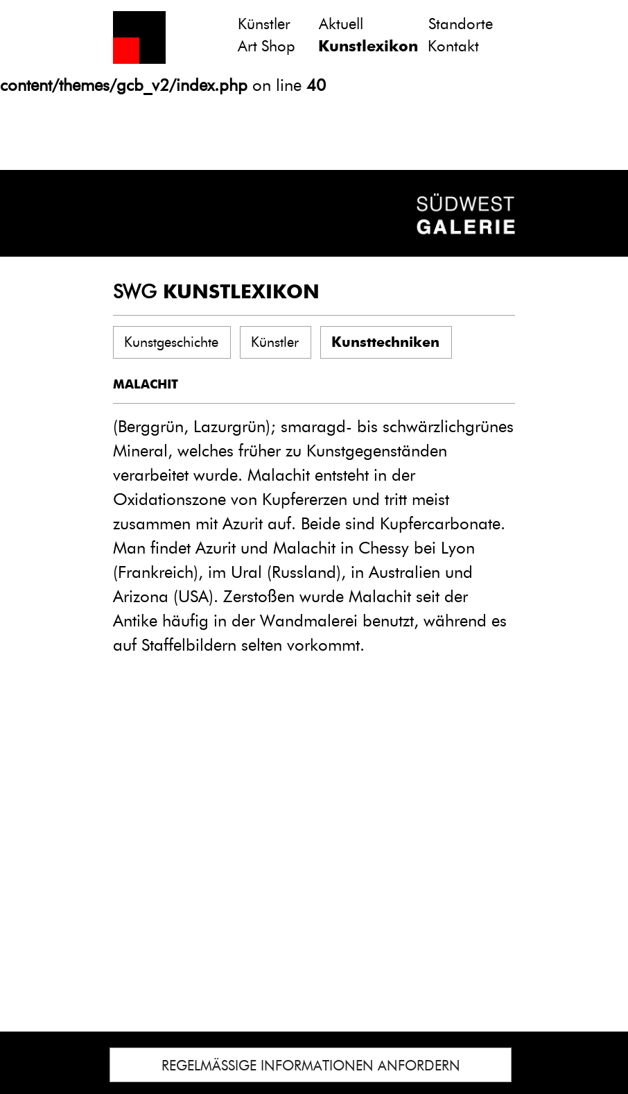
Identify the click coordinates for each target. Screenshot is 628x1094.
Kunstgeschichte (171, 342)
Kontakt (453, 46)
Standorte (460, 24)
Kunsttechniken (385, 342)
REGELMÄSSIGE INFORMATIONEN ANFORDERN (311, 1065)
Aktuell (341, 24)
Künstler (264, 24)
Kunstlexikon (368, 46)
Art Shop (266, 46)
